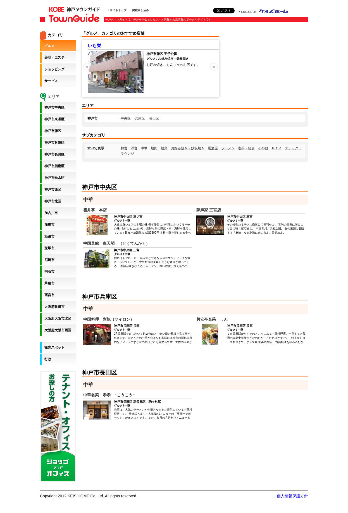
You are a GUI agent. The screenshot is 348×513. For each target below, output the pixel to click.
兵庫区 (140, 118)
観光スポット (54, 347)
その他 (263, 148)
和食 (124, 148)
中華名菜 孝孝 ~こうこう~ (109, 395)
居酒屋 (213, 148)
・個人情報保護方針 (290, 496)
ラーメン (228, 148)
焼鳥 (164, 148)
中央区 (126, 118)
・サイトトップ (117, 10)
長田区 (154, 118)
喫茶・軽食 (246, 148)
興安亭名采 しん (212, 319)
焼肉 (154, 148)
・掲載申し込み (139, 10)
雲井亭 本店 (95, 210)
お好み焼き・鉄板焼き (187, 148)
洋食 (134, 148)
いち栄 (94, 45)
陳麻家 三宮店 (208, 210)
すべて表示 (95, 148)
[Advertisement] (266, 65)
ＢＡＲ (276, 148)
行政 (47, 359)
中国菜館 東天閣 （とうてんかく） (116, 243)
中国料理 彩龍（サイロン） (108, 319)
